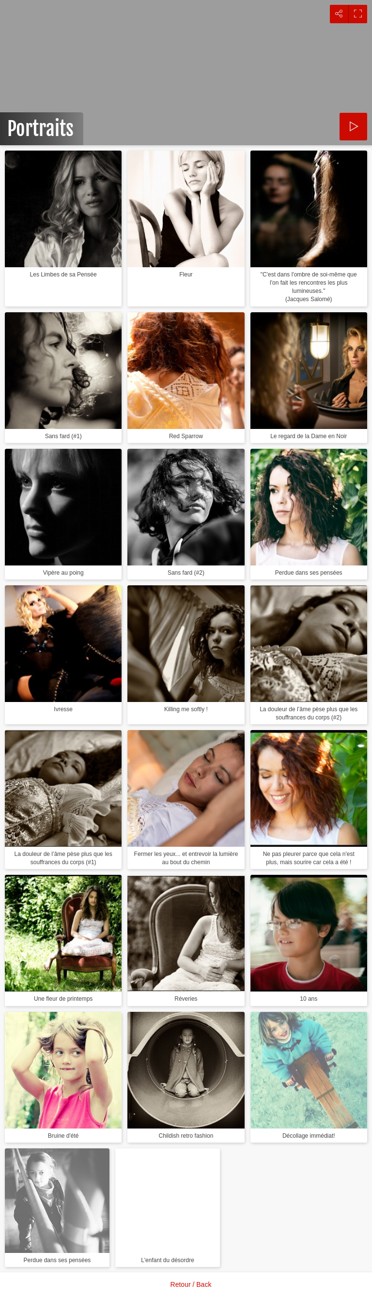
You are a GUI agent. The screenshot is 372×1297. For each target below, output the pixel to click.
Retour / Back (191, 1284)
